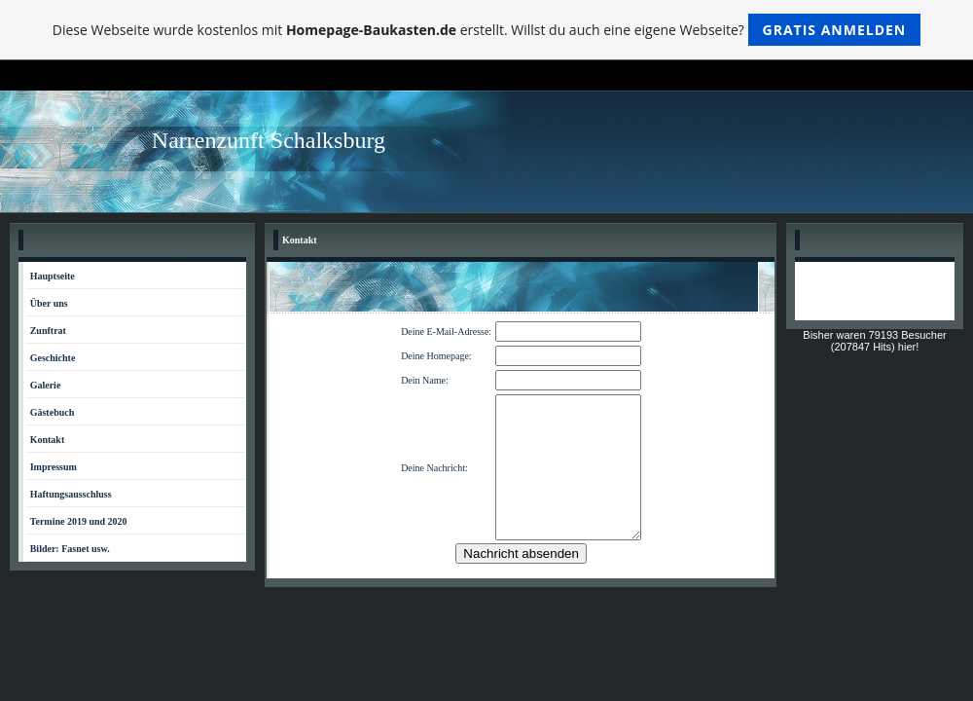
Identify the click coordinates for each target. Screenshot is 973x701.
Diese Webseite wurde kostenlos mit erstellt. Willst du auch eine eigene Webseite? (487, 30)
